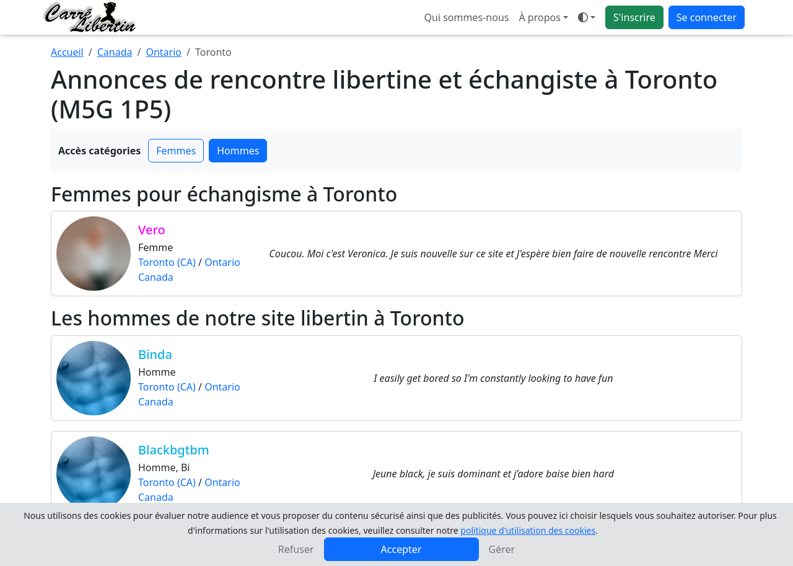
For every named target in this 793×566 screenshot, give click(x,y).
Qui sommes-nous (466, 17)
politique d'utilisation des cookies (527, 530)
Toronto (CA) (167, 262)
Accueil (67, 52)
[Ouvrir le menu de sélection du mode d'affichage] (586, 17)
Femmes (176, 150)
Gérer (502, 549)
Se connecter (707, 17)
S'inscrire (634, 17)
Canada (115, 52)
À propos (539, 17)
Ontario (164, 52)
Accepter (401, 549)
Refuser (296, 549)
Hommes (238, 150)
